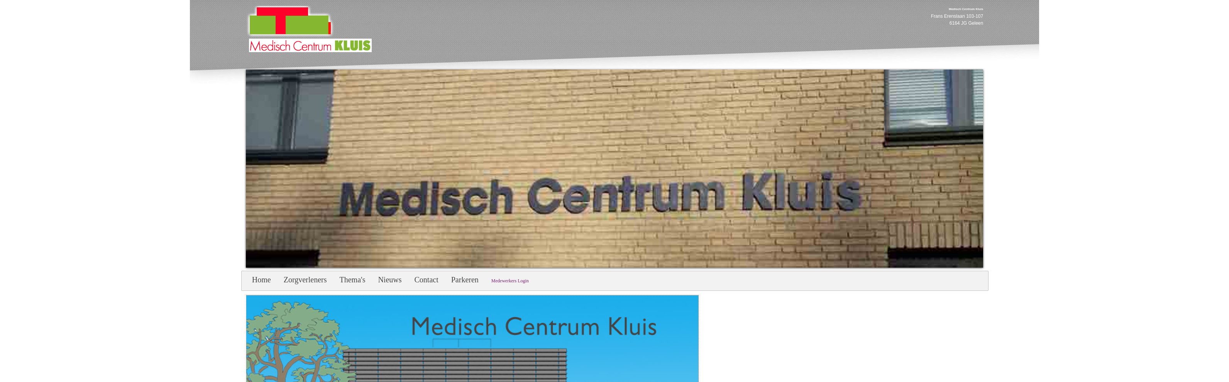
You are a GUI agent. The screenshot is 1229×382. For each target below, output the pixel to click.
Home (261, 279)
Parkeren (465, 279)
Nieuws (389, 279)
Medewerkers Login (510, 281)
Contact (426, 279)
